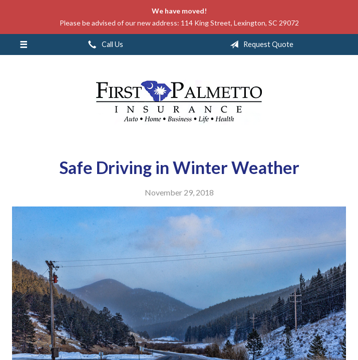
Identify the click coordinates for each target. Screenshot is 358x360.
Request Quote (259, 44)
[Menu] (23, 44)
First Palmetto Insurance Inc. (179, 102)
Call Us (103, 44)
